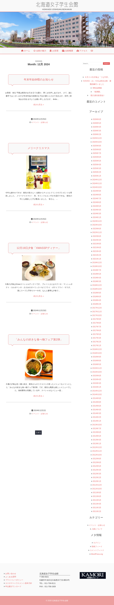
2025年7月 (97, 153)
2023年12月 (97, 221)
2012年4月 (97, 470)
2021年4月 (97, 251)
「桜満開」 (97, 92)
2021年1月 (97, 259)
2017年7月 (97, 327)
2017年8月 (97, 323)
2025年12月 (97, 138)
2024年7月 (97, 198)
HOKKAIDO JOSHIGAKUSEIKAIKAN (57, 6)
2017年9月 (97, 319)
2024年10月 (97, 187)
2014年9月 (97, 398)
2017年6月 (97, 330)
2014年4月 (97, 410)
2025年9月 (97, 146)
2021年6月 (97, 247)
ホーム (25, 51)
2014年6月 (97, 406)
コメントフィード (97, 550)
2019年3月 (97, 281)
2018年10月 (97, 289)
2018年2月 (97, 304)
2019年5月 (97, 274)
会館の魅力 (39, 51)
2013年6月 (97, 432)
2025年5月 (97, 161)
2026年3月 (97, 131)
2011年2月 (97, 511)
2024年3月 (97, 213)
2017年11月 (97, 312)
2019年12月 (97, 262)
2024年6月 (97, 202)
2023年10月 (97, 225)
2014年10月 (97, 394)
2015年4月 (97, 379)
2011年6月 (97, 496)
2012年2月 (97, 477)
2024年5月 (97, 206)
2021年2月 (97, 255)
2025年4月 (97, 165)
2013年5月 (97, 436)
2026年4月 (97, 127)
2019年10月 (97, 266)
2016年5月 (97, 364)
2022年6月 (97, 236)
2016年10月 (97, 353)
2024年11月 (97, 183)
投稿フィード (97, 546)
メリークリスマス (39, 148)
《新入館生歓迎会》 (97, 95)
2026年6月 (97, 119)
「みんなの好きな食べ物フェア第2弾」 (39, 339)
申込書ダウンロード (13, 586)
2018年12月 (97, 285)
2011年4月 (97, 504)
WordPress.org (97, 554)
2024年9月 (97, 191)
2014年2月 (97, 417)
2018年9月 (97, 293)
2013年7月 (97, 428)
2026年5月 (97, 123)
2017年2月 (97, 342)
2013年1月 (97, 443)
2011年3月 (97, 508)
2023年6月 (97, 229)
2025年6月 (97, 157)
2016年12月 (97, 349)
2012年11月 (97, 451)
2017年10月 (97, 315)
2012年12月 (97, 447)
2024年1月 (97, 217)
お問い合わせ (10, 574)
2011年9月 (97, 492)
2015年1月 (97, 387)
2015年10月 (97, 372)
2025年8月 (97, 149)
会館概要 (67, 51)
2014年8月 (97, 402)
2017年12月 (97, 308)
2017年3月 (97, 338)
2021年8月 (97, 244)
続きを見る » (39, 105)
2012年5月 (97, 466)
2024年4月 (97, 210)
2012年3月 (97, 474)
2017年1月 (97, 345)
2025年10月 (97, 142)
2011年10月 (97, 489)
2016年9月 (97, 357)
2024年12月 (97, 180)
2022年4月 (97, 240)
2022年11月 (97, 232)
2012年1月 (97, 481)
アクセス (82, 51)
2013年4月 (97, 440)
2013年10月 (97, 425)
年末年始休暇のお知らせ (39, 79)
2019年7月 (97, 270)
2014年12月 (97, 391)
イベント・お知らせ (40, 122)
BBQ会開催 (97, 88)
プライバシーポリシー (14, 580)
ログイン (97, 543)
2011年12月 (97, 485)
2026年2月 (97, 134)
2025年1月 (97, 176)
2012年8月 (97, 459)
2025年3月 (97, 168)
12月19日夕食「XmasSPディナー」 (39, 247)
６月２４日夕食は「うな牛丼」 (97, 77)
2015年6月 (97, 376)
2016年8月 (97, 361)
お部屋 (54, 51)
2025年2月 (97, 172)
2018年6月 (97, 296)
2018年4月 (97, 300)
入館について (97, 529)
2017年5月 (97, 334)
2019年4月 (97, 278)
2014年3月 (97, 413)
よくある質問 (10, 577)
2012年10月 (97, 455)
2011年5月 (97, 500)
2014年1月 (97, 421)
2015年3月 (97, 383)
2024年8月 (97, 195)
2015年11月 (97, 368)
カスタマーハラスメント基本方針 (18, 583)
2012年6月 (97, 462)
